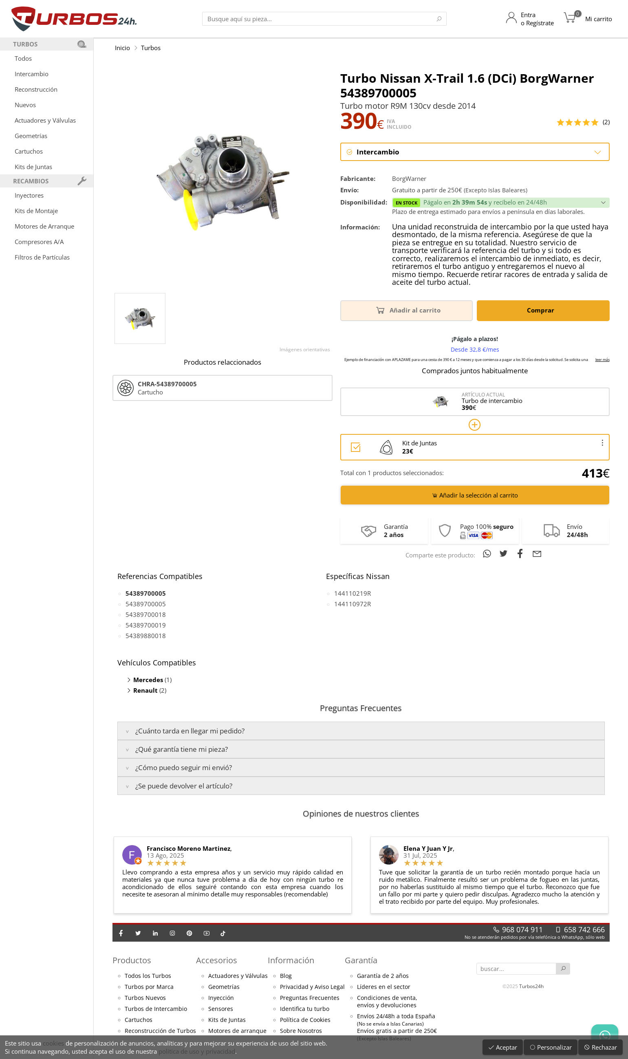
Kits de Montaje (36, 211)
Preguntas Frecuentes (309, 998)
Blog (286, 976)
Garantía (361, 960)
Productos (131, 960)
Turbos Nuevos (145, 998)
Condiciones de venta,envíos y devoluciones (387, 1002)
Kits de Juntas (33, 167)
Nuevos (25, 105)
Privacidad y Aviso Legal (312, 987)
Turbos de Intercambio (156, 1009)
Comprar (542, 309)
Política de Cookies (305, 1020)
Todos (23, 58)
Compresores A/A (39, 242)
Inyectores (29, 195)
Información (291, 960)
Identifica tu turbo (304, 1009)
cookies (53, 1043)
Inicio (122, 48)
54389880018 (146, 636)
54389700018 (146, 615)
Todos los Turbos (148, 976)
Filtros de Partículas (42, 257)
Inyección (221, 998)
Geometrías (31, 136)
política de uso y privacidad (197, 1051)
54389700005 (146, 604)
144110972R (352, 604)
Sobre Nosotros (301, 1031)
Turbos (151, 48)
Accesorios (216, 960)
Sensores (220, 1009)
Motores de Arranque (44, 226)
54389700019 (146, 625)
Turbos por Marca (149, 987)
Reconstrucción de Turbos (160, 1031)
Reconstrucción (36, 89)
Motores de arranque (237, 1031)
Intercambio (31, 74)
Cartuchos (29, 151)
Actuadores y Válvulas (45, 120)
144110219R (352, 594)
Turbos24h (531, 985)
